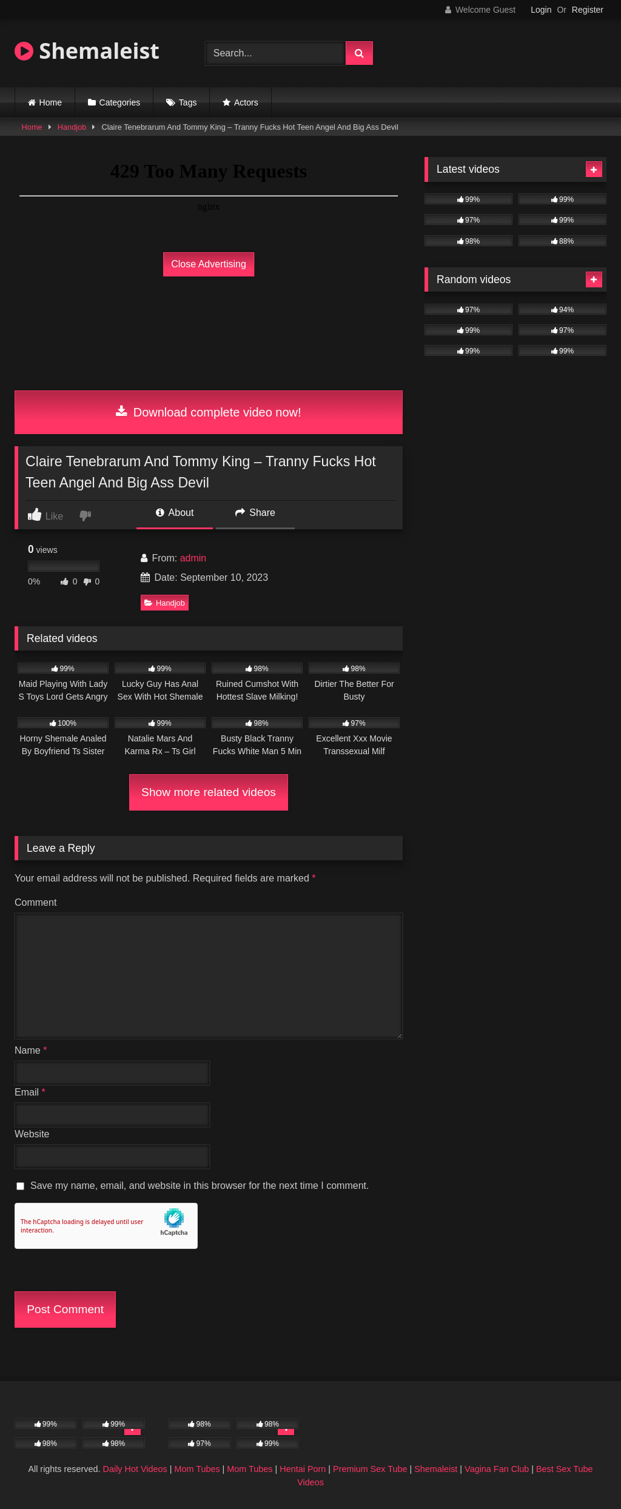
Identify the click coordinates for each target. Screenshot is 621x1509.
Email (30, 1092)
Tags (188, 102)
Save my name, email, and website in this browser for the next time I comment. (199, 1185)
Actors (246, 102)
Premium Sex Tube (370, 1469)
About (174, 512)
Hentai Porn (303, 1469)
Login (541, 10)
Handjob (72, 127)
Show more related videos (208, 792)
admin (193, 558)
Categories (120, 102)
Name (31, 1050)
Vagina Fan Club (497, 1469)
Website (32, 1134)
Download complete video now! (208, 412)
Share (255, 512)
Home (50, 102)
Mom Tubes (197, 1469)
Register (587, 10)
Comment (35, 902)
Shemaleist (87, 50)
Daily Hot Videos (135, 1469)
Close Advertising (208, 264)
